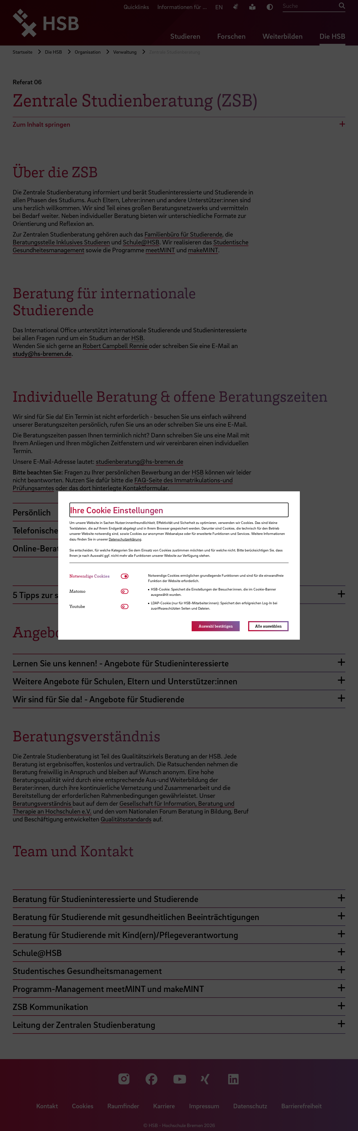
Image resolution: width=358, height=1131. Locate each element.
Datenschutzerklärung (125, 539)
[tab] (95, 576)
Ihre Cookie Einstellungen (116, 510)
